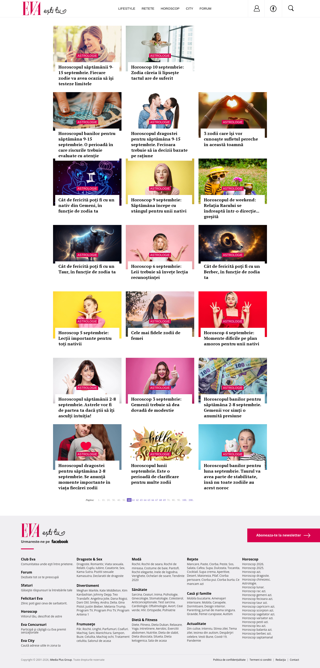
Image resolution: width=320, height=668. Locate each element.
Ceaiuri (148, 594)
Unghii (96, 629)
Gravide (192, 614)
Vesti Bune (206, 637)
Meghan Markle (87, 590)
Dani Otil (83, 602)
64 (145, 500)
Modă (136, 559)
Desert (191, 576)
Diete (135, 625)
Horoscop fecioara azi (257, 599)
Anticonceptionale (144, 602)
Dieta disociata (142, 636)
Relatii (81, 568)
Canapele (219, 602)
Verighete (138, 576)
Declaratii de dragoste (108, 576)
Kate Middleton (110, 590)
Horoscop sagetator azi (258, 614)
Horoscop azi (251, 572)
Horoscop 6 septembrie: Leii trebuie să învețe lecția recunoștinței (159, 271)
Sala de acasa (157, 640)
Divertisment (88, 585)
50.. (124, 500)
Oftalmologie (158, 606)
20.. (109, 500)
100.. (184, 500)
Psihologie (170, 594)
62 (137, 500)
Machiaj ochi (105, 637)
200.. (191, 500)
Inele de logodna (165, 572)
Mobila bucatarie (198, 598)
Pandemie (194, 640)
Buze (80, 637)
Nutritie (151, 633)
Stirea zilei (220, 628)
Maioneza (204, 576)
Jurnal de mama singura (218, 610)
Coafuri (123, 629)
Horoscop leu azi (253, 626)
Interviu (207, 628)
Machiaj (82, 633)
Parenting (193, 610)
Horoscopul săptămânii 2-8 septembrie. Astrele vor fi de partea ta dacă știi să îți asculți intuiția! (87, 407)
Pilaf (215, 576)
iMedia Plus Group (61, 660)
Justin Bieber (94, 606)
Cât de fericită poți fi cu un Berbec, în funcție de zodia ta (232, 271)
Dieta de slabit (168, 633)
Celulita (90, 637)
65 (149, 500)
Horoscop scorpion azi (257, 610)
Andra (104, 602)
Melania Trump (114, 606)
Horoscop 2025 (252, 568)
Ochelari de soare (158, 576)
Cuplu (90, 568)
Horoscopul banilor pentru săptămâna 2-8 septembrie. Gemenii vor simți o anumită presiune (232, 407)
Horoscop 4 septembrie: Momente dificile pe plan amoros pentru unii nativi (231, 338)
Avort (171, 606)
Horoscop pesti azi (255, 622)
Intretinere (147, 628)
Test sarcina (166, 602)
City (189, 8)
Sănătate (139, 589)
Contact (294, 660)
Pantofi (174, 568)
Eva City (27, 640)
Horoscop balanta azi (256, 630)
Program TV (85, 610)
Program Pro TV (105, 610)
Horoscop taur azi (254, 603)
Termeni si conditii (261, 660)
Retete (148, 8)
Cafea (200, 568)
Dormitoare (195, 606)
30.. (114, 500)
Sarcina (137, 594)
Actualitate (196, 623)
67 (156, 500)
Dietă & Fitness (144, 619)
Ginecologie (140, 598)
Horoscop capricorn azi (258, 606)
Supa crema (207, 572)
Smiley (94, 602)
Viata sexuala (114, 564)
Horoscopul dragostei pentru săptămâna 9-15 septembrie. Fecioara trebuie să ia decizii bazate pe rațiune (159, 144)
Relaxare (176, 625)
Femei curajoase (210, 614)
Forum (205, 8)
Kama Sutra (85, 572)
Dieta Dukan (159, 625)
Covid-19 (221, 637)
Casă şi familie (199, 593)
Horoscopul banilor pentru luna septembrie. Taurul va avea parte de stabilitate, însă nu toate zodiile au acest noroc (232, 477)
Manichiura (103, 633)
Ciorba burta (226, 580)
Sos (230, 564)
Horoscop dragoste (255, 576)
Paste (204, 564)
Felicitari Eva (32, 598)
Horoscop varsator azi (257, 618)
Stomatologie (158, 598)
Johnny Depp (102, 594)
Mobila (206, 602)
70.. (169, 500)
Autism (228, 614)
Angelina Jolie (100, 598)
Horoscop (170, 8)
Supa (209, 568)
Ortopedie (154, 610)
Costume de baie (156, 568)
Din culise (193, 628)
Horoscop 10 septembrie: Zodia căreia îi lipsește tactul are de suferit (157, 72)
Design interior (214, 606)
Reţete (192, 559)
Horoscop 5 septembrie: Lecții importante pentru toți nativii (85, 338)
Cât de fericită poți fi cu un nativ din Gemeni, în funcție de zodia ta (86, 205)
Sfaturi (27, 585)
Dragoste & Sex (89, 559)
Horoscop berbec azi (256, 633)
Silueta (158, 636)
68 (160, 500)
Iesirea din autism (206, 633)
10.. (104, 500)
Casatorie (111, 568)
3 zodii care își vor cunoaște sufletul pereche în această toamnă (231, 138)
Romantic (97, 564)
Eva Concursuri (33, 624)
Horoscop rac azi (253, 591)
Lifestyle (126, 8)
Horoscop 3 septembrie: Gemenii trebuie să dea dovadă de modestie (156, 404)
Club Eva (28, 559)
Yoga (135, 628)
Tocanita (233, 568)
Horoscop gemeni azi (256, 595)
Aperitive (223, 572)
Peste (223, 564)
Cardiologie (140, 606)
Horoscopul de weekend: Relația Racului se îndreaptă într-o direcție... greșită (231, 208)
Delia (113, 602)
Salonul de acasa (99, 641)
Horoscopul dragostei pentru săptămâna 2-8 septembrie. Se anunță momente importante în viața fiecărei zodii (84, 477)
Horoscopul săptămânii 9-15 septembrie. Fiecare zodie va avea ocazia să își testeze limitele (86, 75)
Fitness (145, 625)
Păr (79, 629)
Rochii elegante (142, 572)
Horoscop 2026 (252, 564)
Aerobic (161, 628)
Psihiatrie (168, 610)
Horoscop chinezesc (256, 579)
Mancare (193, 564)
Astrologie (87, 55)
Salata (191, 568)
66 (152, 500)
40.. (119, 500)
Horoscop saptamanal (257, 637)
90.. (179, 500)
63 (141, 500)
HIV (143, 610)
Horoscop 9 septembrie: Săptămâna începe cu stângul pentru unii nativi (159, 205)
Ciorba (213, 564)
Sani (92, 633)
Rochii (87, 629)
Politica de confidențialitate (229, 660)
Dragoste (83, 564)
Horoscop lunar (253, 587)
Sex (122, 568)
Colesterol (176, 598)
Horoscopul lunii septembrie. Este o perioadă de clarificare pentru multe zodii (155, 474)
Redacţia (281, 660)
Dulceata (220, 568)
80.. (174, 500)
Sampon (118, 633)
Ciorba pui (208, 580)
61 (133, 500)
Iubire (100, 568)
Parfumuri (109, 629)
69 (164, 500)
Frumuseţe (86, 624)
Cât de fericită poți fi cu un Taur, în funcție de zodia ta (87, 269)
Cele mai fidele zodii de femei (155, 335)
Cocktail (192, 572)
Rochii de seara (152, 564)
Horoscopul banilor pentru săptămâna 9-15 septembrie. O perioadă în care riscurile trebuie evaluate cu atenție (87, 144)
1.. (99, 500)
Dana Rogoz (119, 598)
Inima (158, 594)
